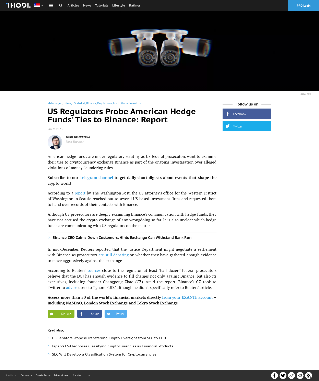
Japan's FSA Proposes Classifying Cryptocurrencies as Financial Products (112, 346)
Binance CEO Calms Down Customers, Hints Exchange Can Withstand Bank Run (121, 237)
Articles (73, 5)
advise (71, 287)
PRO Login (303, 6)
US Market (78, 103)
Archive (77, 375)
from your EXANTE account (187, 297)
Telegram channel (96, 177)
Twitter (234, 126)
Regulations (104, 103)
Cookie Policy (43, 375)
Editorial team (61, 375)
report (80, 192)
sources (94, 270)
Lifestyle (118, 5)
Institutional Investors (127, 103)
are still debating (113, 254)
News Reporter (74, 141)
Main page (54, 103)
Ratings (135, 5)
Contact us (26, 375)
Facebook (236, 114)
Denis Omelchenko (78, 137)
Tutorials (101, 5)
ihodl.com (11, 375)
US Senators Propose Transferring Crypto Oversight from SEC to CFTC (109, 338)
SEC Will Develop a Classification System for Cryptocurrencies (104, 354)
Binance (91, 103)
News (87, 5)
